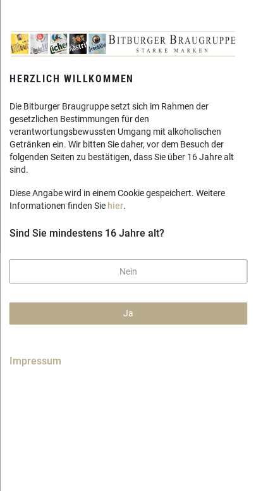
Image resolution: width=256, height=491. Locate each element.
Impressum (35, 361)
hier (115, 206)
